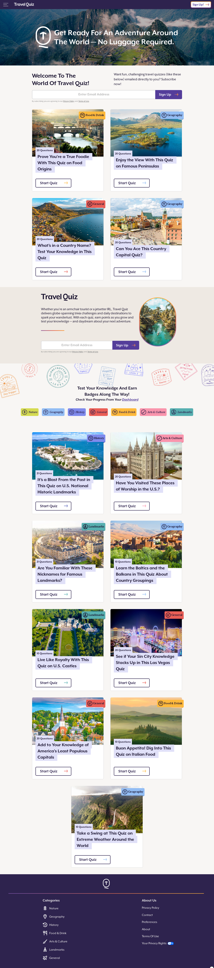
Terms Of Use (150, 936)
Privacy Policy (68, 101)
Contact (147, 915)
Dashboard (130, 399)
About (146, 929)
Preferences (149, 922)
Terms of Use (83, 101)
